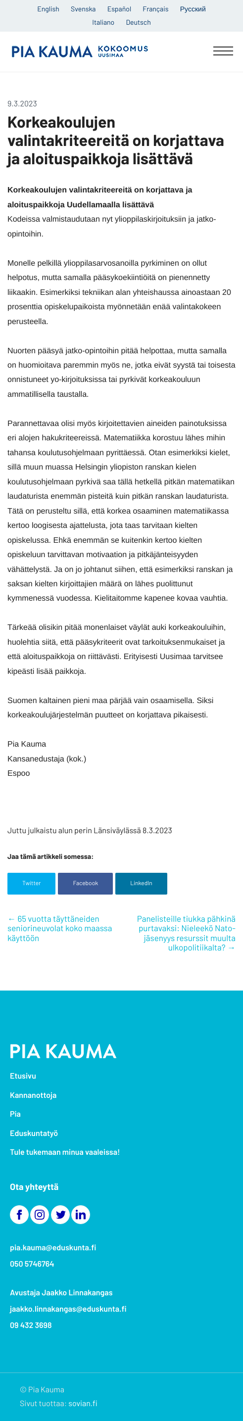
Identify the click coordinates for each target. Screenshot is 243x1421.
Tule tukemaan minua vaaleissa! (65, 1152)
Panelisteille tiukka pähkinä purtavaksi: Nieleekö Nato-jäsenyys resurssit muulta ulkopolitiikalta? (186, 933)
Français (155, 8)
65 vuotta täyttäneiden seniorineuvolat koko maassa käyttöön (59, 928)
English (48, 8)
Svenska (83, 8)
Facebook (85, 883)
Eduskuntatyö (34, 1133)
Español (119, 8)
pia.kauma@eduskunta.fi (53, 1247)
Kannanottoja (33, 1095)
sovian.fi (82, 1403)
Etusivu (23, 1076)
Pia (15, 1114)
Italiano (103, 22)
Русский (193, 8)
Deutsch (138, 22)
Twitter (31, 883)
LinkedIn (141, 883)
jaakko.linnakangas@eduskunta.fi (68, 1309)
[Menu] (223, 52)
